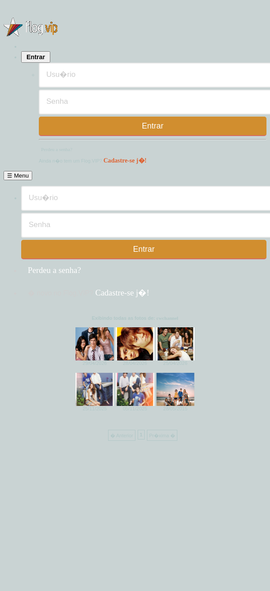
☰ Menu (18, 175)
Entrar (35, 57)
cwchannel (168, 318)
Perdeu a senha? (56, 149)
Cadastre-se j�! (124, 160)
